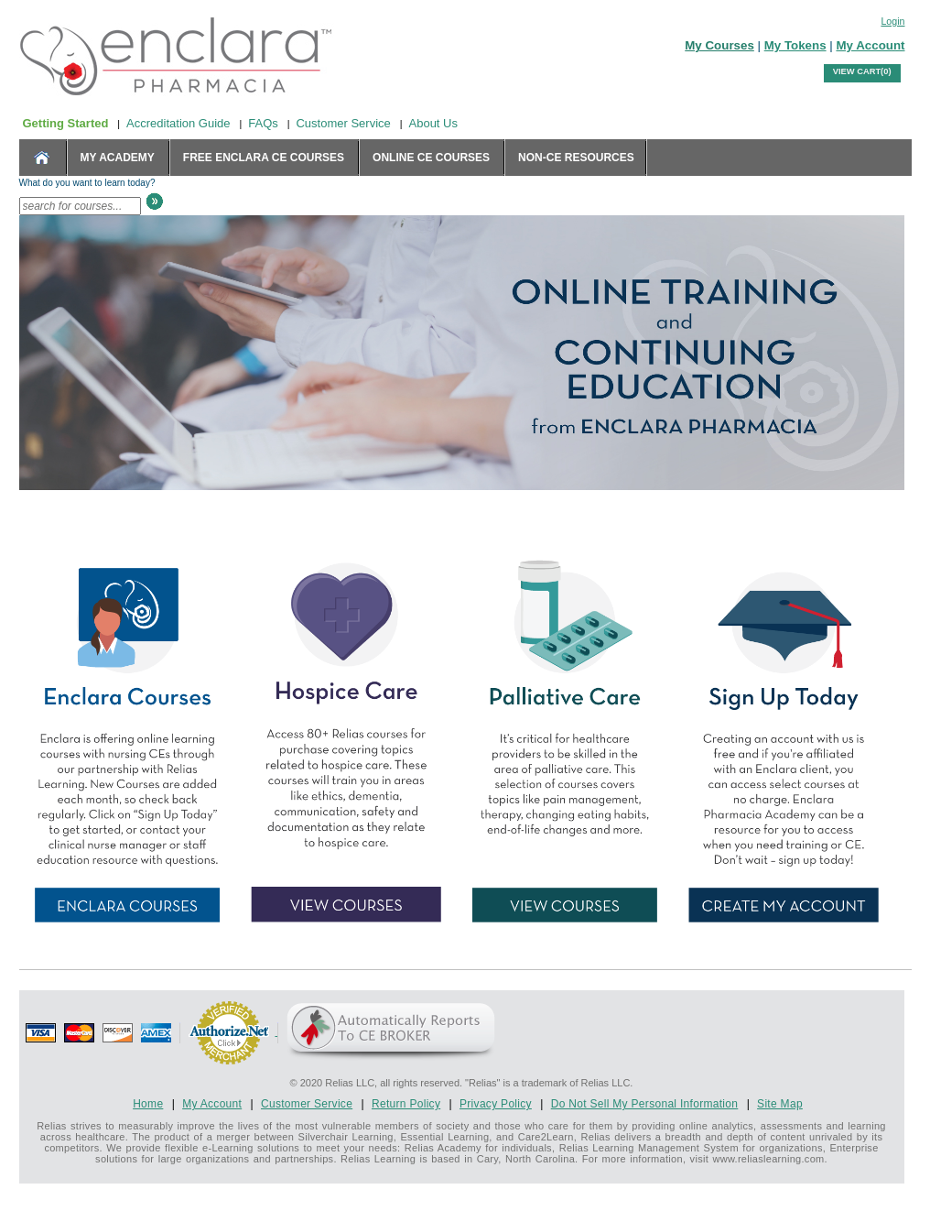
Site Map (780, 1103)
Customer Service (343, 123)
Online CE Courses (431, 157)
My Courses (719, 45)
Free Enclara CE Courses (263, 157)
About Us (433, 123)
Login (892, 21)
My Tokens (795, 45)
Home (148, 1103)
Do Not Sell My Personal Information (645, 1103)
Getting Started (66, 123)
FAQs (263, 123)
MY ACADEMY (118, 157)
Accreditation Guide (178, 123)
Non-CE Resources (576, 157)
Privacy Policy (496, 1103)
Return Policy (406, 1103)
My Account (870, 45)
